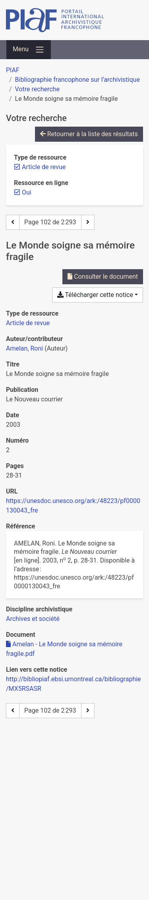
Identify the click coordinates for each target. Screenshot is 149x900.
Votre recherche (37, 89)
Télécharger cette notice (95, 295)
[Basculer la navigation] (28, 49)
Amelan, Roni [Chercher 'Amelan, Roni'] (24, 348)
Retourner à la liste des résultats (89, 134)
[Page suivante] (88, 222)
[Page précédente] (12, 222)
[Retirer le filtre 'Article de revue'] (44, 167)
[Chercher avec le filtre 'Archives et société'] (33, 618)
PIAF (12, 70)
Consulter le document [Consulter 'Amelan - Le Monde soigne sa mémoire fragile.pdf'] (103, 276)
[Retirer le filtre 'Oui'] (26, 192)
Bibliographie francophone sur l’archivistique (77, 79)
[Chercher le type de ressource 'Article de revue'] (28, 323)
